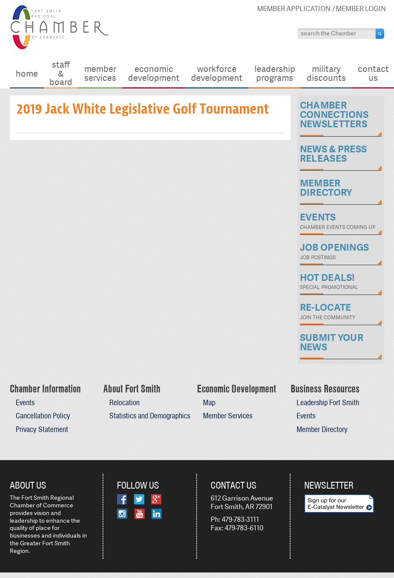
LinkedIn (156, 514)
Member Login (361, 8)
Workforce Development (217, 73)
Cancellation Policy (43, 415)
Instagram (122, 514)
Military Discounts (326, 73)
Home (27, 73)
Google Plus (156, 499)
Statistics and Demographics (149, 415)
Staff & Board (60, 73)
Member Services (100, 73)
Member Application (294, 8)
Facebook (122, 499)
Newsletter (329, 485)
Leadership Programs (274, 73)
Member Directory (322, 429)
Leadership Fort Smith (328, 402)
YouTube (139, 514)
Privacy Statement (42, 429)
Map (209, 402)
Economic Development (154, 73)
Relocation (124, 402)
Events (25, 402)
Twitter (139, 499)
